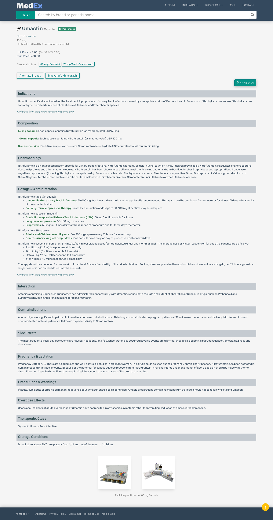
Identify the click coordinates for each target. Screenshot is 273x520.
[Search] (253, 15)
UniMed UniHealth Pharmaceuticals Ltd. (43, 44)
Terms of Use (91, 513)
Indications (192, 5)
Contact (248, 5)
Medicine (173, 5)
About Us (40, 513)
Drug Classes (215, 5)
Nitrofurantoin (26, 36)
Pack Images (67, 29)
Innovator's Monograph (62, 75)
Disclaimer (75, 513)
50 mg (50, 64)
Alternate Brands (30, 75)
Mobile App (108, 513)
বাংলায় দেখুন (245, 82)
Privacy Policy (57, 513)
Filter (25, 14)
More (233, 5)
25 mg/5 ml (78, 64)
